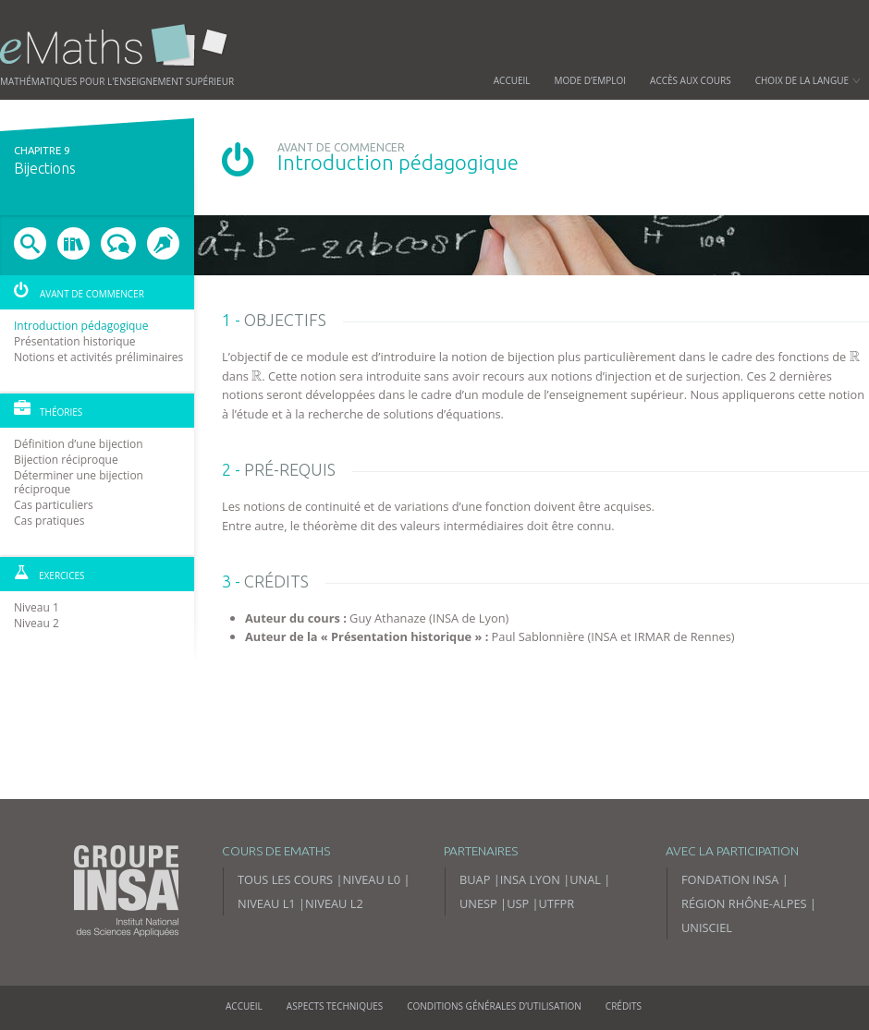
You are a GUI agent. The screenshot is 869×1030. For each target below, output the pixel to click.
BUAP (474, 879)
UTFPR (557, 903)
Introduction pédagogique (81, 326)
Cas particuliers (53, 505)
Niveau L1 (267, 903)
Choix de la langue (808, 80)
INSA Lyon (530, 879)
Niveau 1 (36, 607)
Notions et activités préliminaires (98, 357)
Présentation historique (75, 341)
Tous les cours (285, 879)
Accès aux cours (690, 80)
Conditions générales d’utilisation (494, 1006)
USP (518, 903)
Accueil (512, 80)
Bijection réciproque (66, 460)
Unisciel (706, 927)
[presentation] (855, 356)
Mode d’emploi (591, 80)
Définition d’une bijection (78, 444)
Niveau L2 (334, 903)
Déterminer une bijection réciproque (78, 482)
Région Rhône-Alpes (744, 903)
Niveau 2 (36, 623)
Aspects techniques (335, 1006)
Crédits (624, 1006)
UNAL (585, 879)
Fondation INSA (729, 879)
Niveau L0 (371, 879)
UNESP (478, 903)
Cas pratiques (49, 520)
